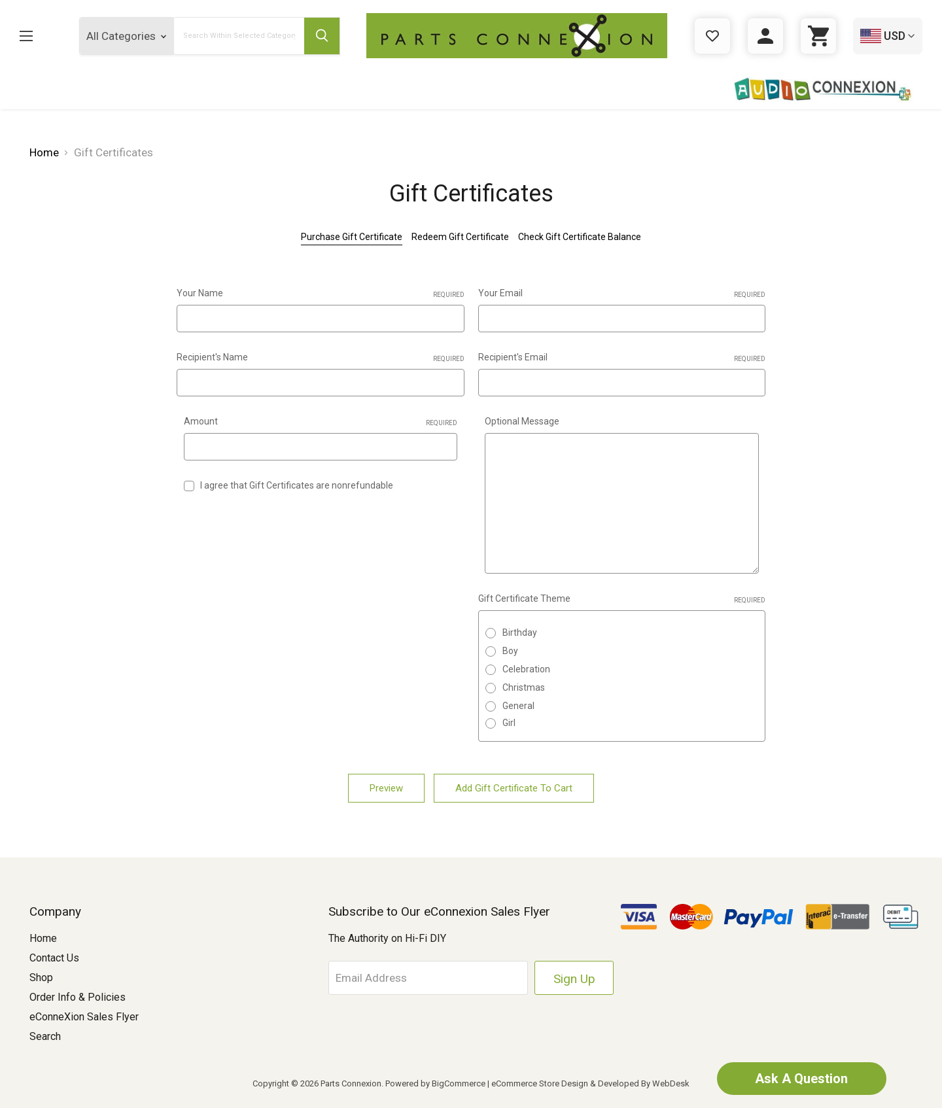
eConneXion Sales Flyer (84, 1017)
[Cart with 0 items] (818, 36)
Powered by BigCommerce (435, 1083)
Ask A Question (801, 1078)
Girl (508, 723)
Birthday (519, 632)
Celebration (526, 669)
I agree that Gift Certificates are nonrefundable (296, 485)
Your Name (320, 294)
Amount (321, 422)
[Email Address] (429, 978)
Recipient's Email (622, 358)
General (518, 706)
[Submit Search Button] (322, 36)
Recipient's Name (320, 358)
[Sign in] (765, 36)
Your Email (622, 294)
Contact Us (54, 958)
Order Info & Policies (77, 997)
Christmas (523, 687)
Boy (510, 651)
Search (45, 1036)
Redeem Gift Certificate (460, 237)
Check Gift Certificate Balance (579, 237)
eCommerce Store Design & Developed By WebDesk (590, 1083)
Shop (41, 977)
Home (43, 938)
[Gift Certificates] (712, 36)
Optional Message (522, 421)
